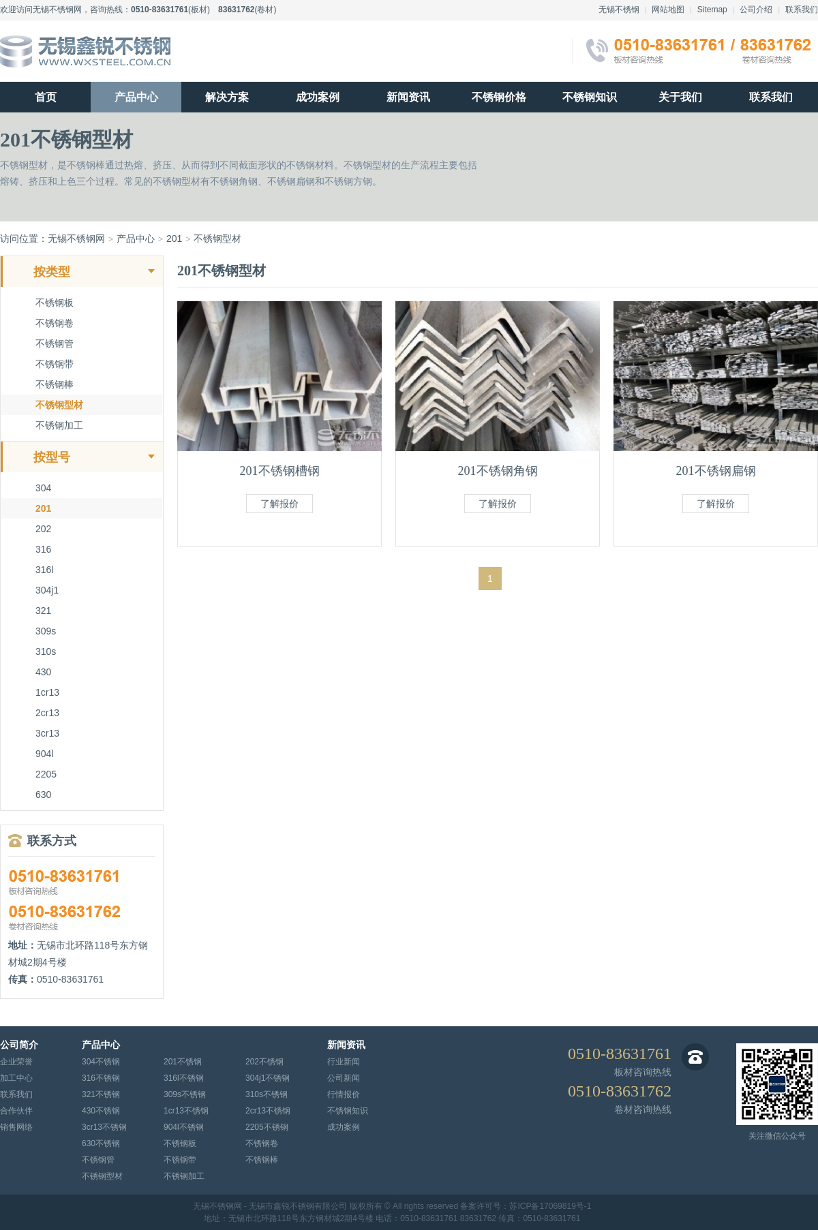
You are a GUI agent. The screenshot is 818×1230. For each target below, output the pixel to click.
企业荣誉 (16, 1061)
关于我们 (680, 97)
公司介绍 (756, 9)
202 (43, 528)
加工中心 (16, 1078)
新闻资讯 (408, 97)
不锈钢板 (54, 302)
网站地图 (668, 9)
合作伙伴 (16, 1111)
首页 (46, 97)
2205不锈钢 (266, 1127)
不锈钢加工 (59, 425)
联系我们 (801, 9)
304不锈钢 (101, 1061)
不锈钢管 (54, 343)
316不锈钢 (101, 1078)
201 (174, 238)
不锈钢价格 (499, 97)
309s (45, 631)
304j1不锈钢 (267, 1078)
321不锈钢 (101, 1094)
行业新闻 (343, 1061)
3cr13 (47, 733)
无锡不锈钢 (619, 9)
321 (43, 610)
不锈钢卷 (54, 323)
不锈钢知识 (589, 97)
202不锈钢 (264, 1061)
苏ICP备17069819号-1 (550, 1206)
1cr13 (47, 692)
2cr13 (47, 712)
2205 (46, 774)
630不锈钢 (101, 1143)
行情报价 (343, 1094)
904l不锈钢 (184, 1127)
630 (43, 794)
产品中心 (136, 97)
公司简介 (19, 1045)
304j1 (47, 590)
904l (44, 753)
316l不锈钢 (184, 1078)
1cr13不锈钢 (186, 1111)
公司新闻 (343, 1078)
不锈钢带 (54, 363)
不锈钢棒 (54, 384)
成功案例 (317, 97)
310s (45, 651)
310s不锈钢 (266, 1094)
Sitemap (712, 9)
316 (43, 549)
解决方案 (227, 97)
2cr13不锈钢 (267, 1111)
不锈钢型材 (217, 238)
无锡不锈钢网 (57, 9)
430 (43, 671)
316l (44, 569)
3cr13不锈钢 (104, 1127)
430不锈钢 (101, 1111)
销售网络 (16, 1127)
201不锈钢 (183, 1061)
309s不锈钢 (185, 1094)
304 (43, 487)
